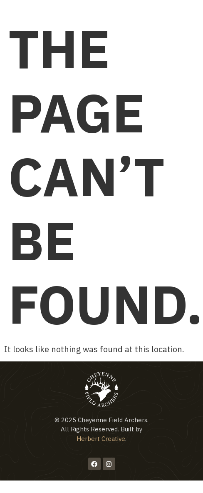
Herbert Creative (101, 439)
